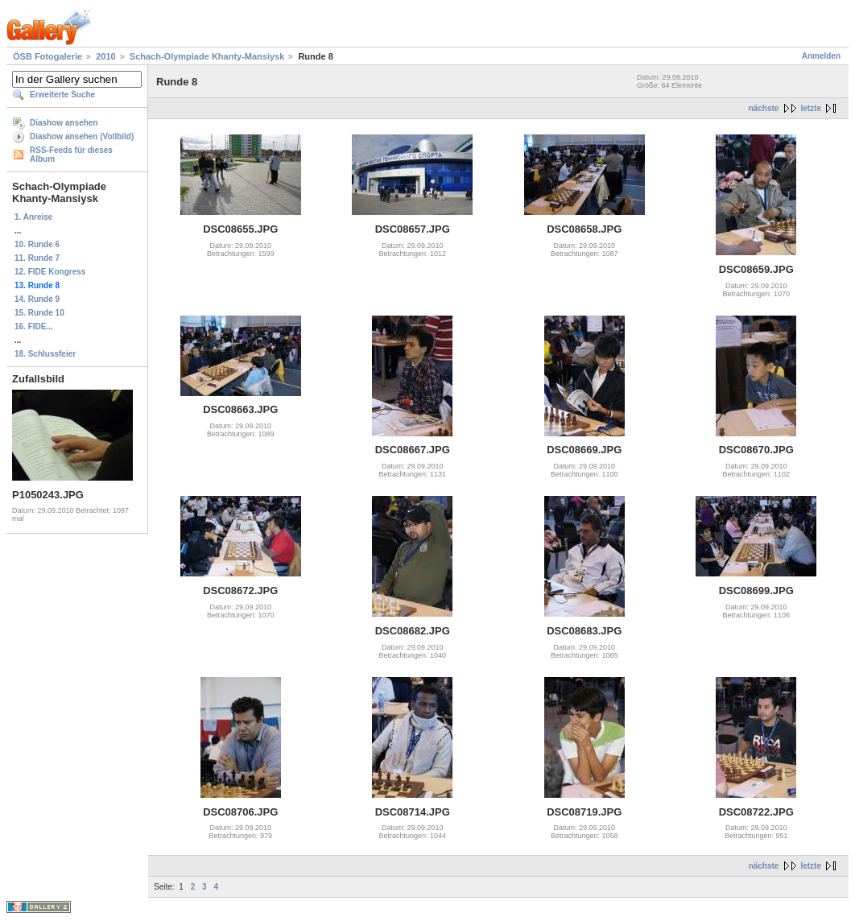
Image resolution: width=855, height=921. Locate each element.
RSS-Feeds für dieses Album (71, 154)
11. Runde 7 (37, 258)
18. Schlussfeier (45, 353)
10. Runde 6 (37, 244)
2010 (105, 56)
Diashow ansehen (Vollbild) (82, 136)
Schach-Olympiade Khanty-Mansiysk (207, 56)
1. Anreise (33, 217)
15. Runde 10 (39, 312)
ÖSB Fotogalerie (47, 56)
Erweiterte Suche (62, 94)
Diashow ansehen (63, 122)
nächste (764, 108)
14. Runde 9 (37, 299)
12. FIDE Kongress (49, 271)
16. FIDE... (33, 326)
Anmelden (821, 56)
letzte (810, 108)
